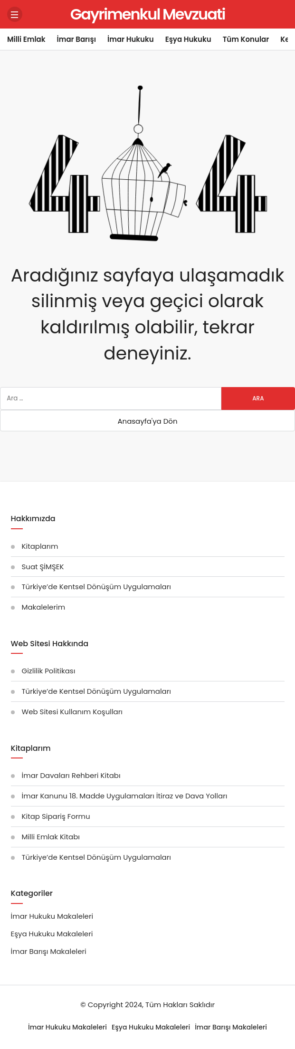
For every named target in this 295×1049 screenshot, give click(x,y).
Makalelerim (44, 607)
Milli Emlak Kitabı (51, 837)
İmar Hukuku (130, 39)
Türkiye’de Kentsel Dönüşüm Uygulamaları (96, 587)
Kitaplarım (40, 546)
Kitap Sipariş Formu (56, 816)
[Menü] (14, 14)
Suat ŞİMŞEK (43, 567)
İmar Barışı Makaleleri (48, 951)
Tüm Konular (246, 39)
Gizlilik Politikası (49, 671)
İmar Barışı (76, 39)
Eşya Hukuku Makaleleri (52, 934)
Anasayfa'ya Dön (147, 421)
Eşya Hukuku (188, 39)
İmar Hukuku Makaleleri (52, 916)
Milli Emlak (26, 39)
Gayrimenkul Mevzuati (147, 14)
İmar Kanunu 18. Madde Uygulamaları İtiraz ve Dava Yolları (125, 796)
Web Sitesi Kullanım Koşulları (72, 712)
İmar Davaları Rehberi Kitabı (71, 775)
